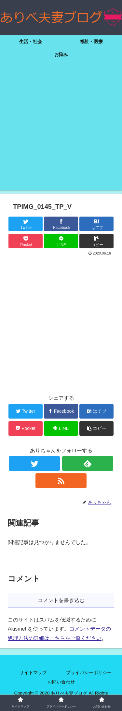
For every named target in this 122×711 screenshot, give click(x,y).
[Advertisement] (61, 129)
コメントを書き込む (61, 600)
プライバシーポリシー (89, 672)
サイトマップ (33, 672)
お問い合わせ (61, 681)
